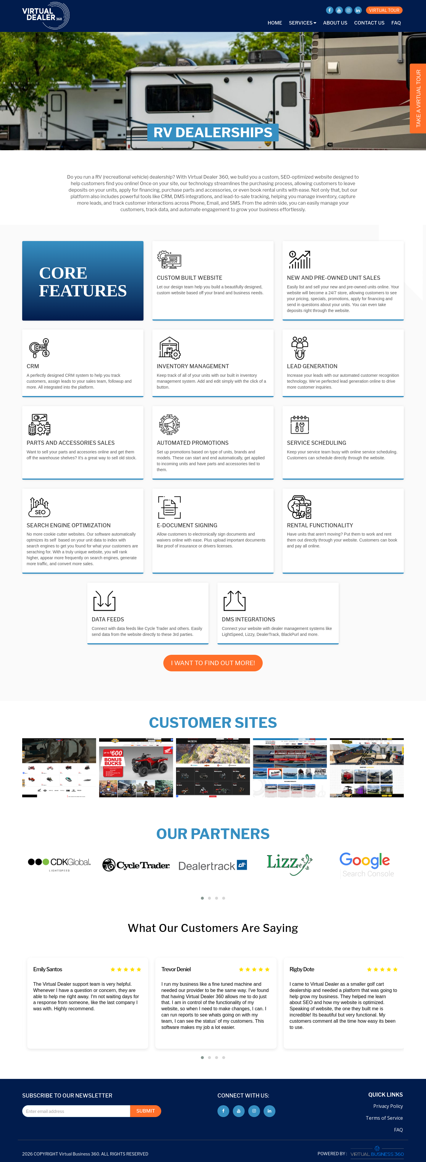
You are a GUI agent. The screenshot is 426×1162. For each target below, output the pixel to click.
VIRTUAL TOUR (384, 10)
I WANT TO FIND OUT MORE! (213, 663)
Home (275, 23)
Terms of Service (384, 1118)
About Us (335, 23)
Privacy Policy (388, 1106)
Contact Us (369, 23)
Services (302, 23)
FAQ (396, 23)
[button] (202, 898)
